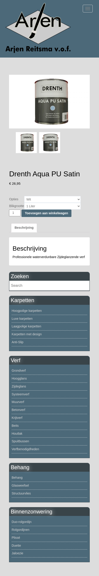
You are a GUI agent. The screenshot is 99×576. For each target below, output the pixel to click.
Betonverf (18, 410)
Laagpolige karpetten (26, 326)
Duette (16, 545)
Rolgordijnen (20, 530)
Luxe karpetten (22, 318)
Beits (15, 425)
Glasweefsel (20, 485)
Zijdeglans (19, 386)
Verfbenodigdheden (25, 449)
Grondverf (19, 370)
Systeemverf (20, 394)
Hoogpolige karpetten (27, 310)
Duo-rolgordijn (21, 522)
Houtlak (17, 433)
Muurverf (18, 402)
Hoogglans (19, 378)
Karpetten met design (27, 334)
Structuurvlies (21, 493)
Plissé (16, 537)
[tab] (24, 227)
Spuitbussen (20, 441)
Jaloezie (17, 553)
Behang (17, 477)
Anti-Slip (17, 342)
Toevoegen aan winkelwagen (46, 213)
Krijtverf (17, 418)
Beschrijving (23, 227)
